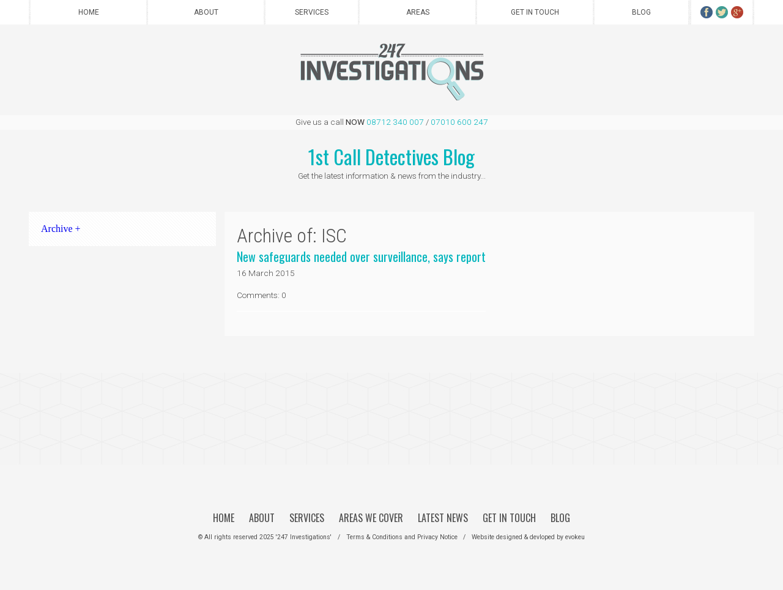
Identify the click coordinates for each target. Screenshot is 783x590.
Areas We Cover (371, 517)
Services (311, 12)
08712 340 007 (395, 122)
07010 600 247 (459, 122)
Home (88, 12)
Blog (641, 12)
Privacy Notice (437, 537)
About (206, 12)
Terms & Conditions (374, 537)
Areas (417, 12)
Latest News (443, 517)
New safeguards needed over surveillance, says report (361, 256)
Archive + (61, 228)
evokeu (575, 537)
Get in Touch (535, 12)
